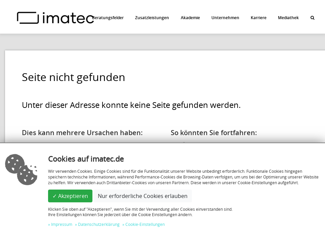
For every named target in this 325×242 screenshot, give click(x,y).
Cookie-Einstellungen (145, 224)
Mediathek (288, 18)
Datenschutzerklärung (99, 224)
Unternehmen (225, 18)
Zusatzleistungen (152, 18)
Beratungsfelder (108, 18)
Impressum (61, 224)
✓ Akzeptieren (70, 196)
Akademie (190, 18)
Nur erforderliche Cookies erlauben (143, 196)
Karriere (259, 18)
